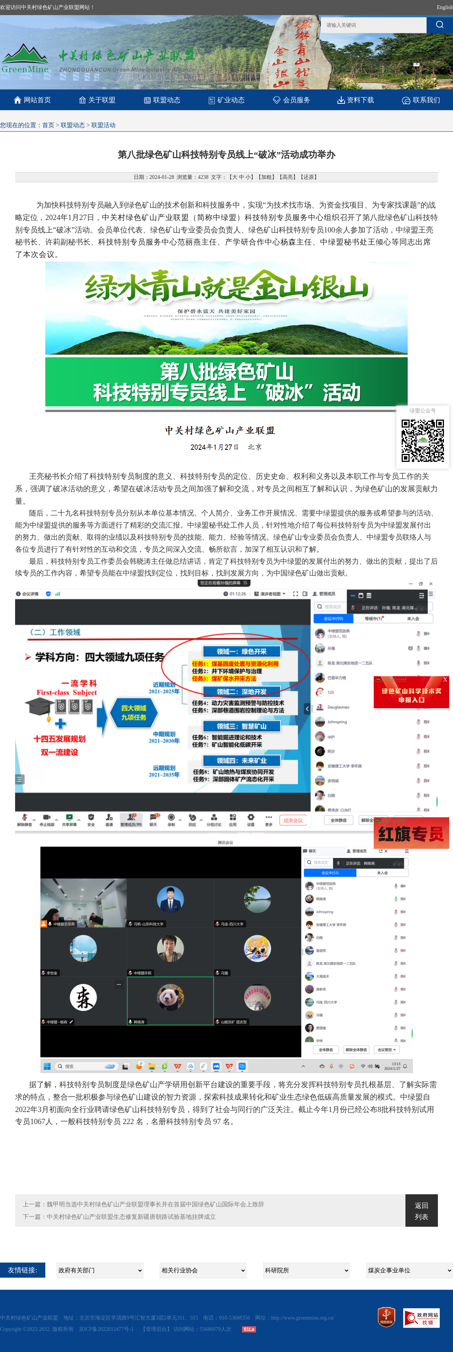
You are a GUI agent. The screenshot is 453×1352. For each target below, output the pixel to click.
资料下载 (355, 100)
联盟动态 (161, 100)
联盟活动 (103, 125)
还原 (309, 177)
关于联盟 (97, 100)
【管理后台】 (156, 1329)
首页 (48, 125)
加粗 (266, 177)
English (445, 7)
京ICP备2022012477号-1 (107, 1329)
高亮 (287, 177)
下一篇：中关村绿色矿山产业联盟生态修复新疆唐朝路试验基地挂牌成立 (119, 1217)
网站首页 (32, 100)
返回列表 (421, 1211)
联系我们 (420, 99)
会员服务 (291, 100)
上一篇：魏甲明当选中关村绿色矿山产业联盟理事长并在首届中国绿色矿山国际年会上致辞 (143, 1204)
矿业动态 (226, 100)
